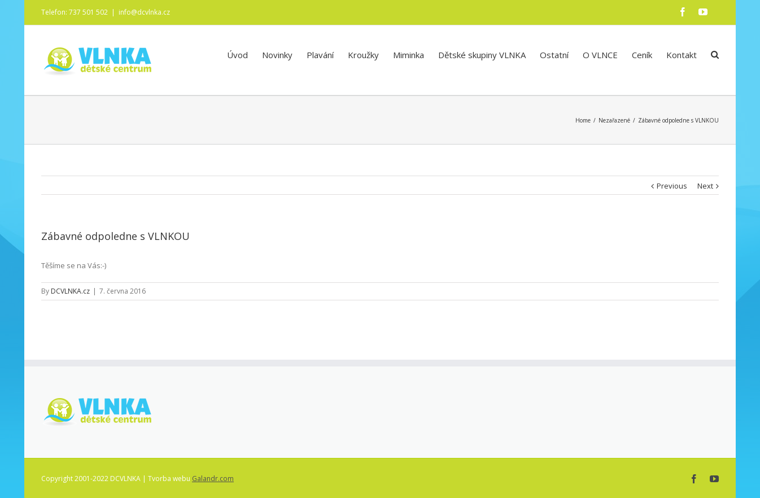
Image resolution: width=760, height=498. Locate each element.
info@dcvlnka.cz (144, 12)
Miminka (408, 54)
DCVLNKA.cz (70, 290)
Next (705, 185)
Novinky (277, 54)
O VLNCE (600, 54)
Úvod (237, 54)
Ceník (642, 54)
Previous (672, 185)
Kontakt (681, 54)
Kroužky (363, 54)
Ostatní (554, 54)
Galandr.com (213, 478)
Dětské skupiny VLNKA (482, 54)
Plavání (320, 54)
